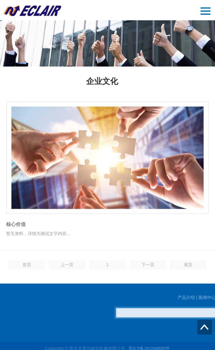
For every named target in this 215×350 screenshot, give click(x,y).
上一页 (67, 266)
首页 (26, 266)
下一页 (147, 266)
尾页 (188, 266)
